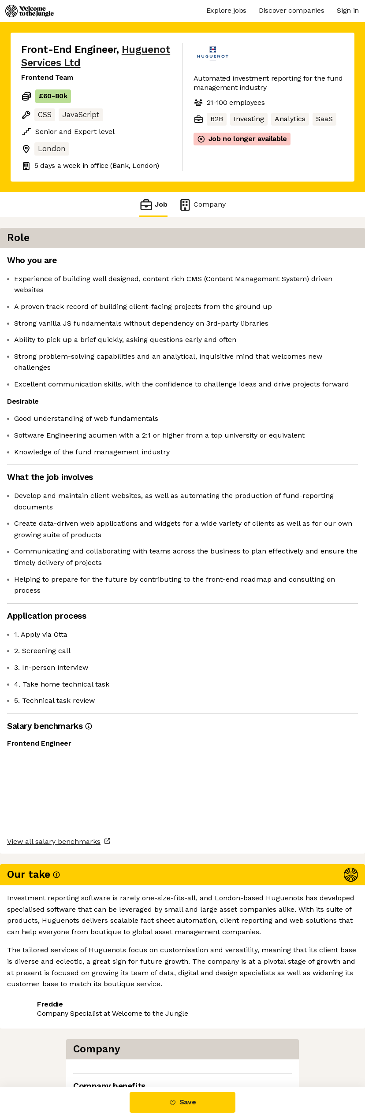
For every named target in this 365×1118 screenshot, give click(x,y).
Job (153, 204)
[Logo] (29, 11)
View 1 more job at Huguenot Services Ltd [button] (91, 1049)
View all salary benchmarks (64, 999)
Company (202, 204)
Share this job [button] (45, 1033)
